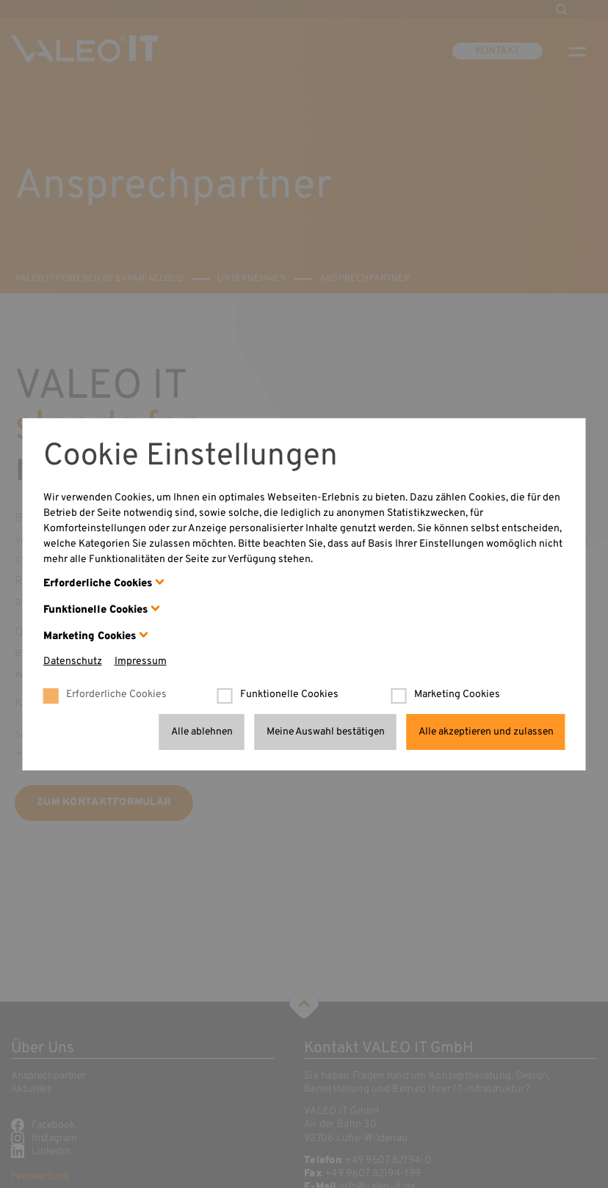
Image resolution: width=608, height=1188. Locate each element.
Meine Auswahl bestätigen (326, 731)
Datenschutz (72, 661)
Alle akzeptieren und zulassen (486, 731)
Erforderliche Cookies (97, 584)
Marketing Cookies (89, 637)
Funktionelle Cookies (95, 610)
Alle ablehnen (202, 731)
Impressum (141, 661)
